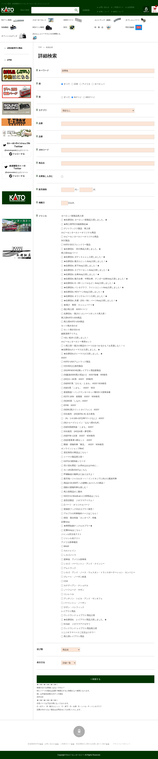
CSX (66, 581)
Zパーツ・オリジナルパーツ (77, 505)
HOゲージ (90, 97)
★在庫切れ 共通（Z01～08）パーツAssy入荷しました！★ (90, 300)
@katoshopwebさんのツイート (16, 150)
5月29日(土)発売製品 (73, 366)
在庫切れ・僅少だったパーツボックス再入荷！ (85, 313)
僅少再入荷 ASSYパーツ (76, 309)
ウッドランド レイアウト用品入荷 (79, 615)
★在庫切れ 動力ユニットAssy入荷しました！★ (85, 261)
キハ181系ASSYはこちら (75, 470)
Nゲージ (78, 97)
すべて (67, 84)
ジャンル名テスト (72, 538)
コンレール (69, 594)
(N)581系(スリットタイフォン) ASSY (81, 409)
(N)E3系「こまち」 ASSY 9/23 (79, 388)
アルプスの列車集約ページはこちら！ (81, 513)
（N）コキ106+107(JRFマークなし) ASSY (84, 418)
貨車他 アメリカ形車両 (75, 559)
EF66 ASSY (70, 405)
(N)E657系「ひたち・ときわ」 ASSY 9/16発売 (85, 383)
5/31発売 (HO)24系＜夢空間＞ (78, 431)
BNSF (66, 546)
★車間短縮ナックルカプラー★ (78, 526)
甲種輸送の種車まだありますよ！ (79, 474)
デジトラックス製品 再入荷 (77, 228)
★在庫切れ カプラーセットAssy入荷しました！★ (87, 270)
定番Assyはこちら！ (73, 530)
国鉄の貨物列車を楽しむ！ (76, 487)
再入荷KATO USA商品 (74, 321)
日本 (76, 84)
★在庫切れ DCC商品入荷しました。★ (82, 249)
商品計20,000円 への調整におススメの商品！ (84, 483)
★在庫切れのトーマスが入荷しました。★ (83, 353)
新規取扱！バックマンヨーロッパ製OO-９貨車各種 (87, 392)
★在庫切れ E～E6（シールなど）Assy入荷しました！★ (89, 283)
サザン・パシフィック (74, 607)
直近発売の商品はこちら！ (76, 452)
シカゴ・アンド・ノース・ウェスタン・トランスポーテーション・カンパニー (99, 572)
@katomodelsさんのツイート (16, 172)
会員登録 (130, 7)
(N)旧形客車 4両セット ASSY (78, 440)
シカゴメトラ (70, 555)
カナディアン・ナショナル (76, 585)
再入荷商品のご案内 (73, 491)
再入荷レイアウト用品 (74, 636)
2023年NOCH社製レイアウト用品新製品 (82, 370)
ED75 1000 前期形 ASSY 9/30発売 (82, 396)
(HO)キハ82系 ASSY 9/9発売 (78, 379)
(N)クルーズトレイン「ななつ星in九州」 (82, 422)
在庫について (104, 12)
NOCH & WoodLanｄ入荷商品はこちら (81, 496)
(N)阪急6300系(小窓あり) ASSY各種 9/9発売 (85, 375)
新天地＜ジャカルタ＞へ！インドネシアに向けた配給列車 (90, 478)
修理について (118, 12)
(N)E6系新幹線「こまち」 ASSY (78, 427)
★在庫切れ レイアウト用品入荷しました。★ (85, 619)
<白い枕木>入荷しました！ (76, 338)
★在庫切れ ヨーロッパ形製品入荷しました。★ (85, 220)
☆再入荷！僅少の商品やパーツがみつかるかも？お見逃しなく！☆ (94, 345)
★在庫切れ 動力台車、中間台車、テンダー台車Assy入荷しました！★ (96, 279)
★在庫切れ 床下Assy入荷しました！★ (81, 265)
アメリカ (86, 84)
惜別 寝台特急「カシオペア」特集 (80, 518)
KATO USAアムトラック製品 (77, 361)
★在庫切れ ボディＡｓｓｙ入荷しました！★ (84, 257)
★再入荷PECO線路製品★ (76, 224)
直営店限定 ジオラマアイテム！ (79, 500)
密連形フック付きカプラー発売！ (79, 509)
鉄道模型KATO (33, 744)
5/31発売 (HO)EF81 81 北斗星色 (79, 414)
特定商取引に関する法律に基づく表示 (91, 744)
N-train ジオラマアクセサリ (77, 624)
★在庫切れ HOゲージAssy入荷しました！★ (84, 292)
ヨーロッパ (99, 84)
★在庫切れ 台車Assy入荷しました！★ (81, 274)
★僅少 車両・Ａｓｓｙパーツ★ (79, 305)
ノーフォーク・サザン (74, 590)
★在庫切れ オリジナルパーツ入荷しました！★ (85, 296)
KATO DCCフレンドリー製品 (77, 244)
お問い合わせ (104, 7)
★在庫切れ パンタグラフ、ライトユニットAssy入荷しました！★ (94, 287)
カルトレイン (70, 550)
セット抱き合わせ (72, 329)
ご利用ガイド (118, 7)
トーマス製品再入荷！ (74, 457)
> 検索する (95, 679)
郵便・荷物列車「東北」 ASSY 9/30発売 (84, 444)
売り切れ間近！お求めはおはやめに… (81, 465)
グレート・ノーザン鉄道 (75, 577)
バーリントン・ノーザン (75, 603)
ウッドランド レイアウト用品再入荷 (80, 628)
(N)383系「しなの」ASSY (76, 401)
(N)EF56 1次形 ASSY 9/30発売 (79, 436)
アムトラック (70, 568)
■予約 (9, 60)
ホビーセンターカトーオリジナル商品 (81, 236)
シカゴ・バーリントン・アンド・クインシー (84, 563)
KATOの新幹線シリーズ (74, 461)
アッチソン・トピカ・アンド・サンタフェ (83, 598)
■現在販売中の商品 (14, 48)
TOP (40, 47)
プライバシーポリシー (121, 744)
